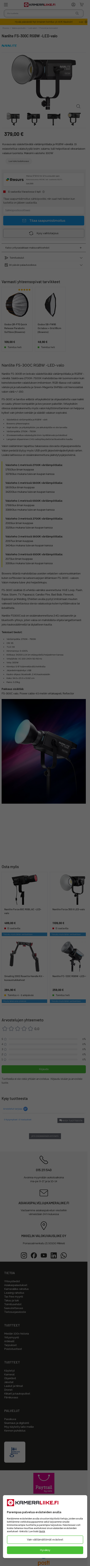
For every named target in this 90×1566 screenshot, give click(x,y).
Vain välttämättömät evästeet (45, 1539)
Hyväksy (45, 1550)
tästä (42, 1531)
